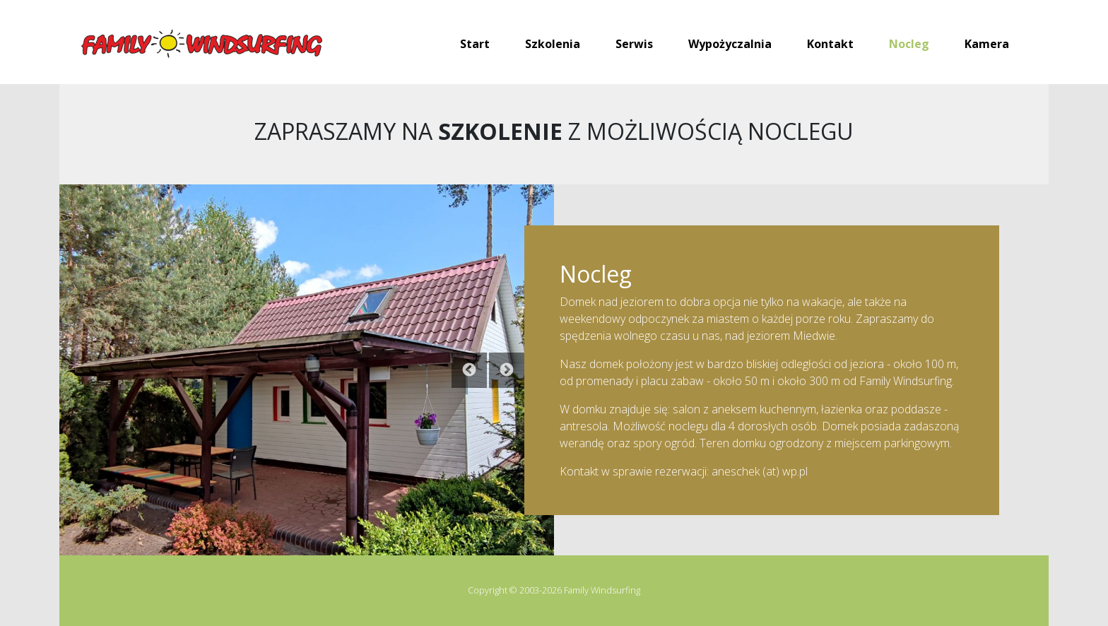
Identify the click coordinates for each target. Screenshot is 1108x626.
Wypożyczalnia (730, 44)
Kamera (987, 44)
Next (506, 370)
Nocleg (909, 44)
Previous (469, 370)
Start (475, 44)
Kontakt (830, 44)
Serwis (634, 44)
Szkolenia (552, 44)
